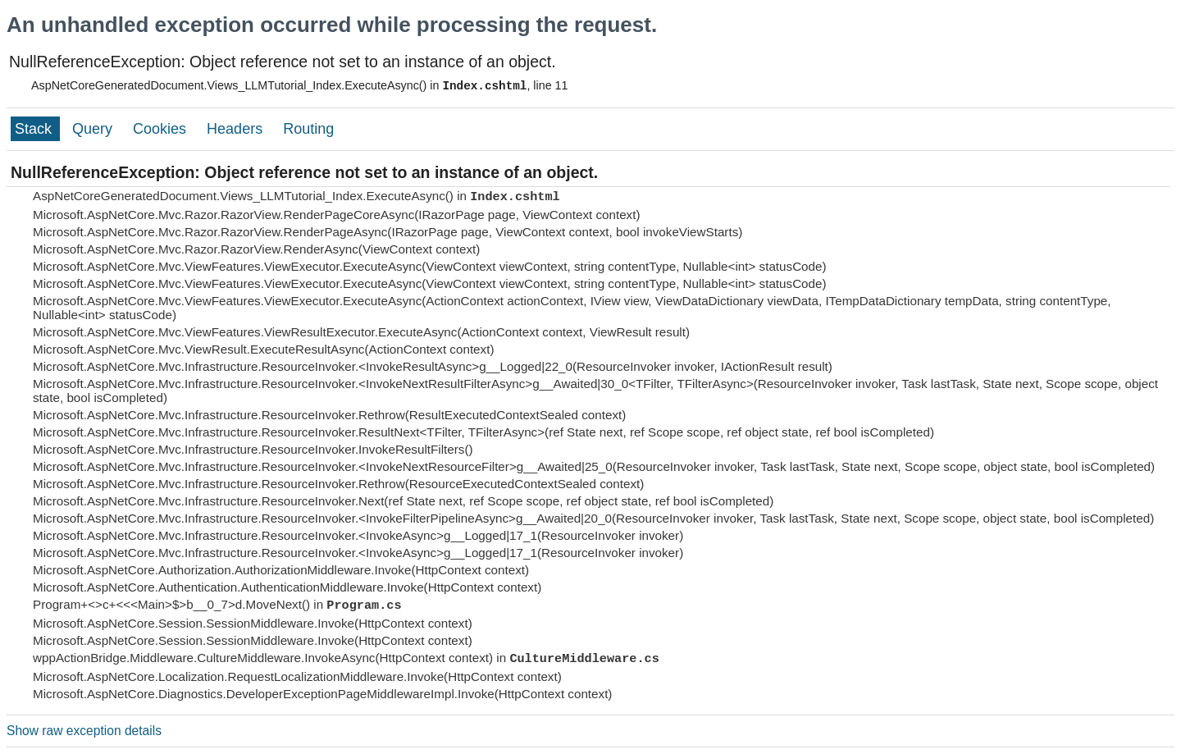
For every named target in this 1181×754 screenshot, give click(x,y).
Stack (35, 129)
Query (94, 129)
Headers (237, 129)
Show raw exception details (84, 731)
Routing (308, 129)
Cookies (161, 129)
